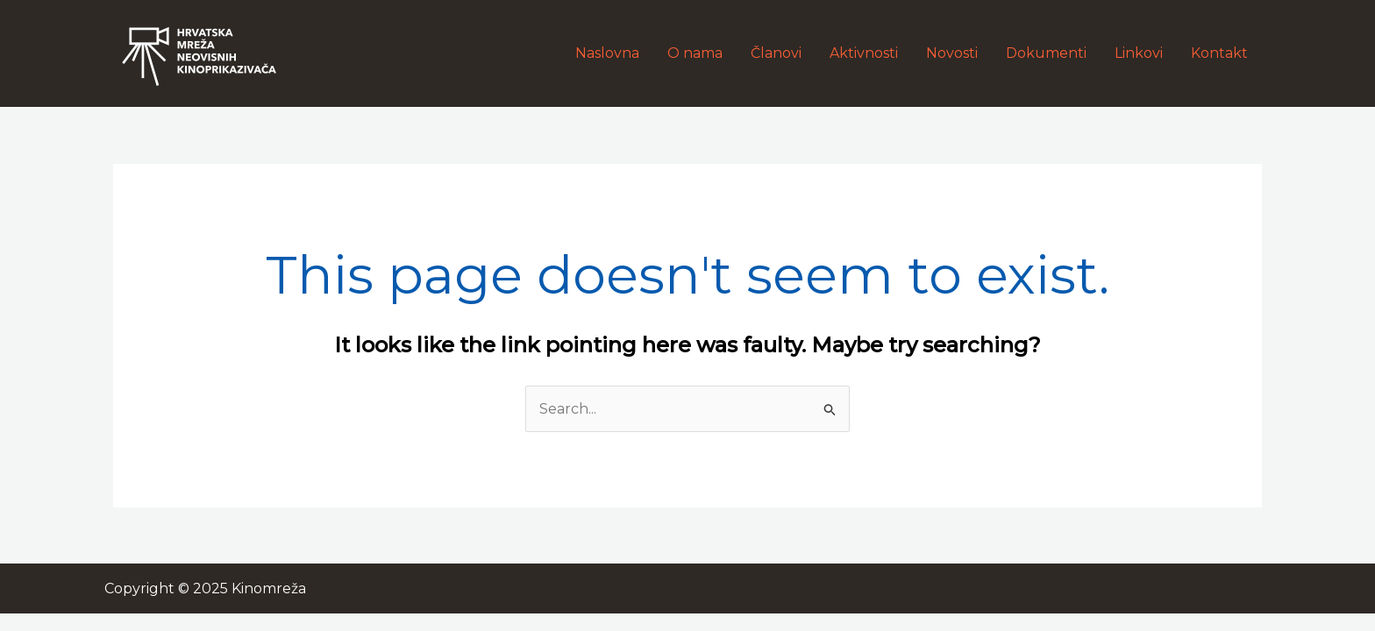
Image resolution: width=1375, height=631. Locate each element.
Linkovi (1139, 53)
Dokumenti (1046, 53)
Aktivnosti (864, 53)
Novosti (952, 53)
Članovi (776, 53)
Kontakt (1219, 53)
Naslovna (607, 53)
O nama (695, 53)
